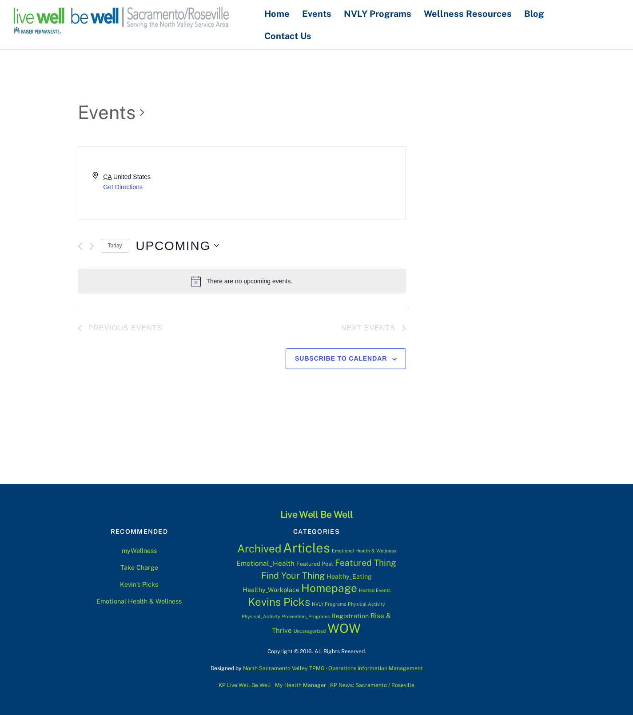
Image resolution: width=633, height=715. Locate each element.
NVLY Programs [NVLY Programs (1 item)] (329, 604)
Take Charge (139, 567)
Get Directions (123, 186)
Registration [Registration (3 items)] (350, 616)
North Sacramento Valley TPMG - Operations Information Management (333, 667)
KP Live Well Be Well (245, 684)
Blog (536, 13)
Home (279, 13)
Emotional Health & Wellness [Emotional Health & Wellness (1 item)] (364, 550)
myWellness (139, 550)
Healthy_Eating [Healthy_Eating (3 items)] (349, 576)
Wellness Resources (470, 13)
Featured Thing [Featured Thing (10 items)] (365, 562)
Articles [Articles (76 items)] (306, 548)
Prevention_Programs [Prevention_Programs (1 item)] (306, 616)
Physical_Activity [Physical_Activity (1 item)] (261, 616)
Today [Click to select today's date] (115, 245)
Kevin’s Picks (139, 584)
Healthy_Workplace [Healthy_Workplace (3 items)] (271, 589)
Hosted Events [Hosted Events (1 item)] (374, 589)
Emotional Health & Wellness (139, 600)
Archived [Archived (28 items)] (259, 548)
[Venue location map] (324, 182)
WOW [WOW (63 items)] (344, 627)
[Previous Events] (80, 246)
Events (319, 13)
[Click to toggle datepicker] (177, 245)
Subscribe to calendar (341, 358)
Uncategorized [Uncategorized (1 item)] (310, 630)
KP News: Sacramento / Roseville (372, 684)
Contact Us (290, 35)
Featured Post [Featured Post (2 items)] (314, 563)
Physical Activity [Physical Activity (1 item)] (366, 604)
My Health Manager (300, 684)
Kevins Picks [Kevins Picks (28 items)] (279, 602)
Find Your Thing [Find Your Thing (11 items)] (293, 575)
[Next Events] (91, 246)
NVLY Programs (380, 13)
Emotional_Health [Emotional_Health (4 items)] (265, 563)
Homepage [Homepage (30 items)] (329, 587)
